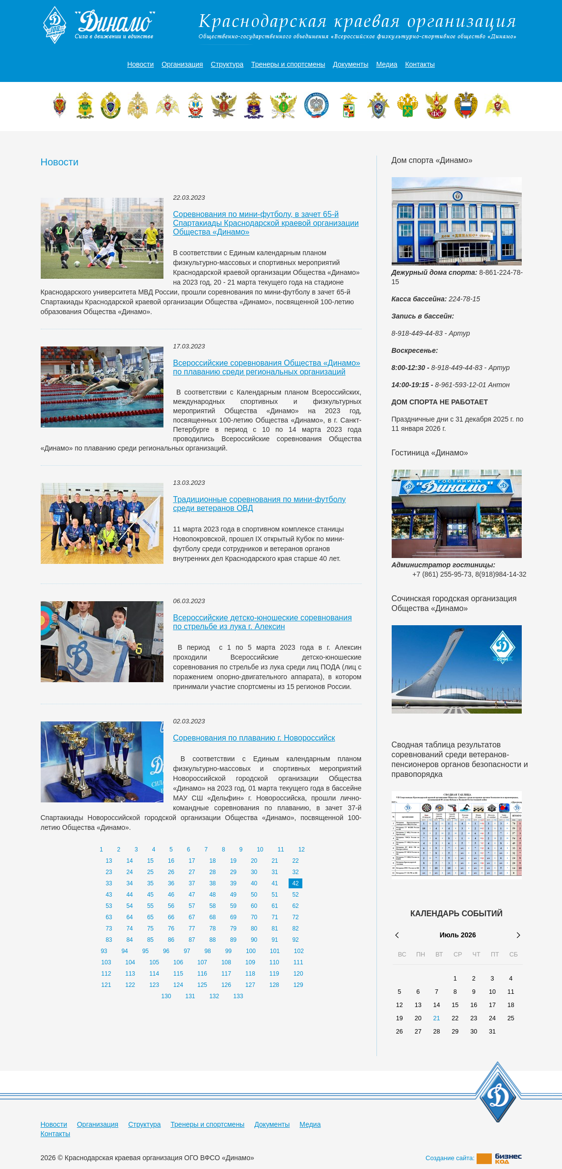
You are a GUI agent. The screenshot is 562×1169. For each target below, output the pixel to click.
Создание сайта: (474, 1158)
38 (212, 883)
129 (298, 985)
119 (274, 973)
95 (145, 951)
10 (260, 849)
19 (233, 860)
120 (298, 973)
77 (191, 928)
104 (130, 962)
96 (166, 951)
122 (130, 985)
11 (280, 849)
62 (295, 906)
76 (171, 928)
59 (233, 906)
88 (212, 939)
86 (171, 939)
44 (129, 894)
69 (233, 917)
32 (295, 872)
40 (254, 883)
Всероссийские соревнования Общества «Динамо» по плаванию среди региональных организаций (266, 367)
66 (171, 917)
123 (154, 985)
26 (171, 872)
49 (233, 894)
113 (130, 973)
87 (191, 939)
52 (295, 894)
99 (228, 951)
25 (150, 872)
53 (109, 906)
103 (106, 962)
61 (274, 906)
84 (129, 939)
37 (191, 883)
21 (274, 860)
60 (254, 906)
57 (191, 906)
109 (250, 962)
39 (233, 883)
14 (129, 860)
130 (166, 996)
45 (150, 894)
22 (295, 860)
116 (202, 973)
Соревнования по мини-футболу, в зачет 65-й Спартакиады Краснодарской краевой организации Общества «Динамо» (266, 223)
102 (299, 951)
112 (106, 973)
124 (178, 985)
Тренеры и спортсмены (288, 64)
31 (274, 872)
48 (212, 894)
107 (202, 962)
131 (190, 996)
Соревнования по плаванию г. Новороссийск (254, 738)
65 (150, 917)
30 (254, 872)
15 (150, 860)
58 (212, 906)
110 (274, 962)
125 (202, 985)
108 (226, 962)
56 (171, 906)
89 (233, 939)
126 (226, 985)
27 (191, 872)
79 (233, 928)
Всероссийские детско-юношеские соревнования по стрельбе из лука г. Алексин (262, 622)
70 (254, 917)
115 (178, 973)
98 (207, 951)
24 (129, 872)
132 (214, 996)
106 (178, 962)
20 (254, 860)
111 (298, 962)
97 (187, 951)
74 (129, 928)
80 (254, 928)
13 (109, 860)
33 (109, 883)
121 (106, 985)
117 (226, 973)
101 (275, 951)
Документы (350, 64)
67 (191, 917)
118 (250, 973)
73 (109, 928)
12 (301, 849)
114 (154, 973)
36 (171, 883)
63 (109, 917)
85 (150, 939)
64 (129, 917)
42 (295, 883)
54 (129, 906)
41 (274, 883)
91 (274, 939)
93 (104, 951)
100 (251, 951)
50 (254, 894)
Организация (182, 64)
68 (212, 917)
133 (238, 996)
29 (233, 872)
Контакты (419, 64)
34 (129, 883)
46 (171, 894)
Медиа (386, 64)
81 (274, 928)
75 (150, 928)
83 (109, 939)
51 (274, 894)
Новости (140, 64)
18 (212, 860)
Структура (227, 64)
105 (154, 962)
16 (171, 860)
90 (254, 939)
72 (295, 917)
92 (295, 939)
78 (212, 928)
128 (274, 985)
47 (191, 894)
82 (295, 928)
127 (250, 985)
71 (274, 917)
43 (109, 894)
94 (124, 951)
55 (150, 906)
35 (150, 883)
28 (212, 872)
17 (191, 860)
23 (109, 872)
